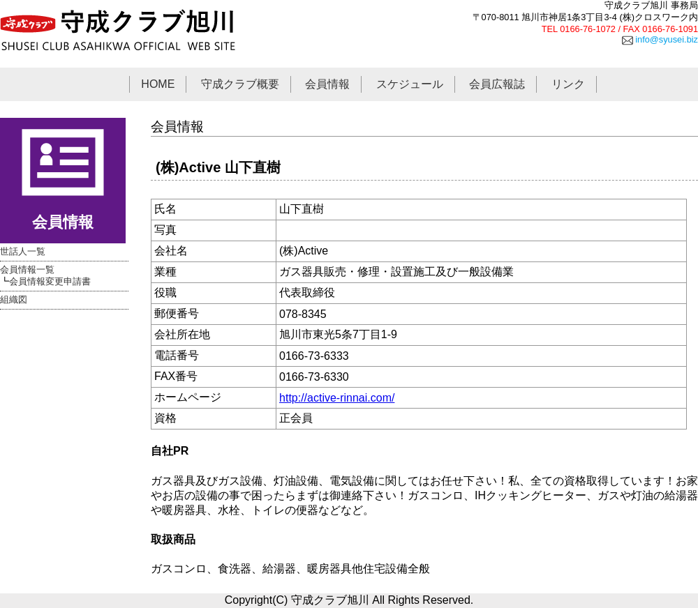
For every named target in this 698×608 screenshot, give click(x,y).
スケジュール (409, 84)
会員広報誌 (497, 84)
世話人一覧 (22, 251)
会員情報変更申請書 (50, 281)
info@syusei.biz (660, 39)
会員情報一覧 (27, 269)
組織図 (13, 299)
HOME (157, 84)
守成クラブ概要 (240, 84)
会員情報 (327, 84)
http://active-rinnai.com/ (336, 398)
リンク (568, 84)
